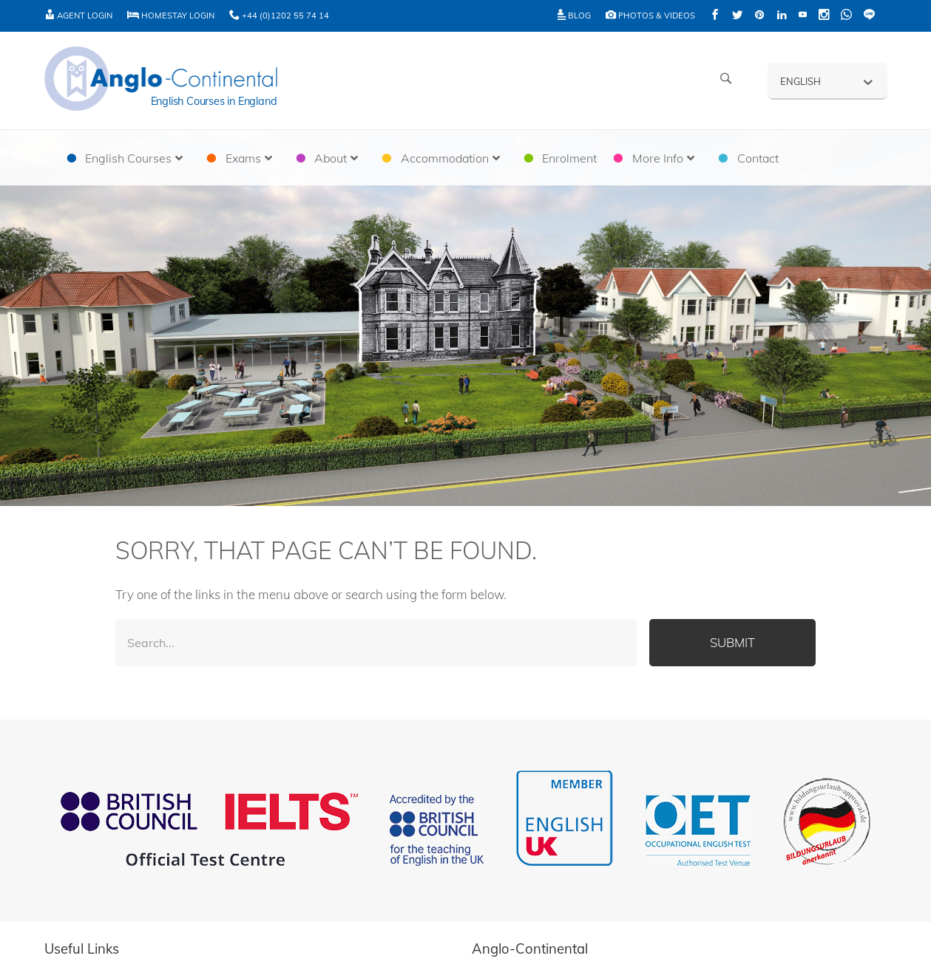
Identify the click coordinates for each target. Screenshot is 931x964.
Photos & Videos (650, 15)
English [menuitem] (800, 81)
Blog (574, 15)
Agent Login (78, 15)
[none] (827, 80)
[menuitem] (827, 80)
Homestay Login (170, 15)
